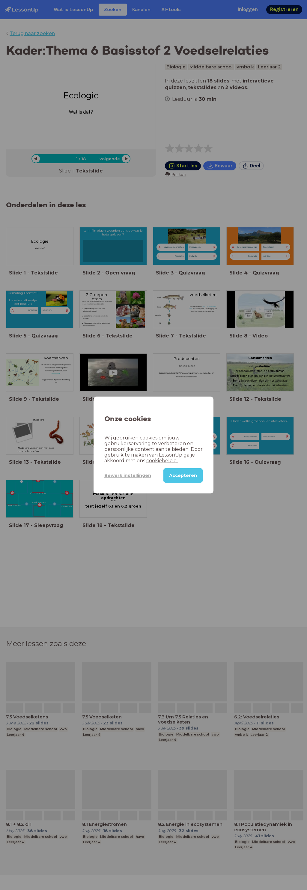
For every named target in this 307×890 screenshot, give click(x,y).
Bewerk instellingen (127, 475)
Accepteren (183, 475)
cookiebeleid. (162, 460)
